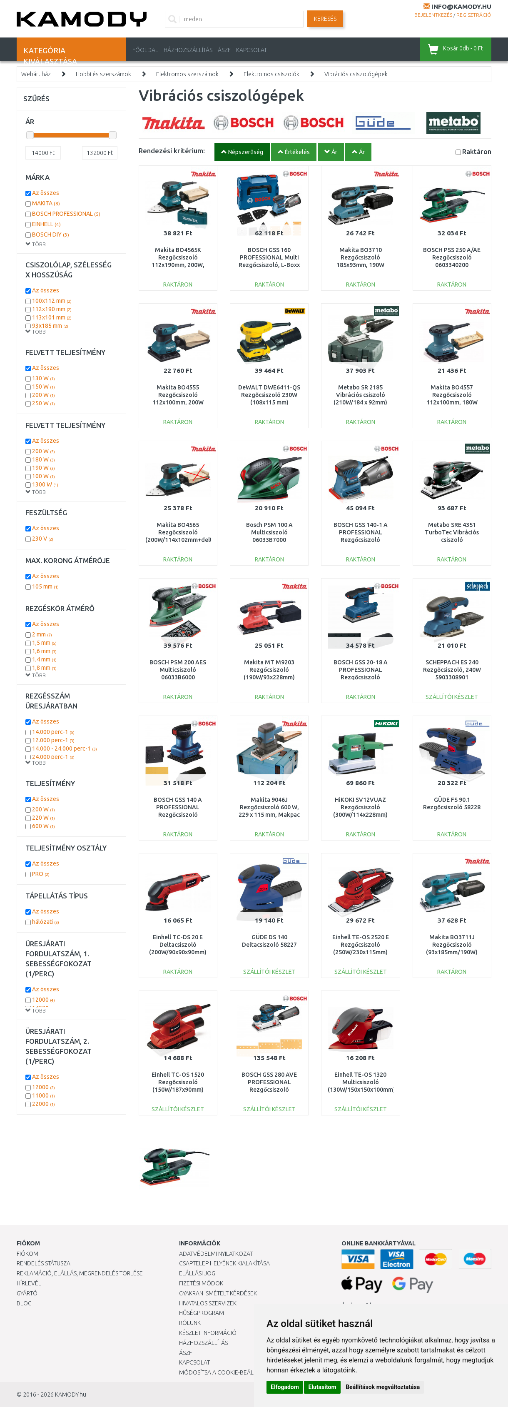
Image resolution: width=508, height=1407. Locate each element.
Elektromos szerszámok (187, 74)
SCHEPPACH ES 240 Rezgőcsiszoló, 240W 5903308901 (452, 670)
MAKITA (46, 203)
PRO (41, 874)
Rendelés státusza (43, 1263)
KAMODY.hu (70, 1394)
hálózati (45, 921)
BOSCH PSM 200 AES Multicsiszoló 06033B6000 (177, 670)
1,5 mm (44, 642)
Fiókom (27, 1253)
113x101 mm (52, 317)
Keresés (325, 18)
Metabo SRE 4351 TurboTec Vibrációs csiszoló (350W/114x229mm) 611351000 (452, 540)
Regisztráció (473, 14)
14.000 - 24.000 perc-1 (64, 748)
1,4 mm (44, 659)
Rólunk (190, 1323)
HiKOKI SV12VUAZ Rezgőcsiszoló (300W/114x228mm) (360, 807)
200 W (43, 395)
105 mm (45, 586)
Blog (24, 1303)
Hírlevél (29, 1283)
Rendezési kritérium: (172, 151)
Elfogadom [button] (285, 1387)
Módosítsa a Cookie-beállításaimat (231, 1372)
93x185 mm (50, 325)
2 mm (42, 634)
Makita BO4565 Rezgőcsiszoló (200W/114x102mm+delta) (181, 532)
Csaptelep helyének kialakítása (224, 1263)
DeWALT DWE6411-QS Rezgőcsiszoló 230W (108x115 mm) (269, 395)
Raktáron (476, 151)
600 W (43, 826)
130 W (43, 378)
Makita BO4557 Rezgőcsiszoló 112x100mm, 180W (452, 395)
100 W (43, 476)
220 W (43, 817)
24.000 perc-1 (53, 756)
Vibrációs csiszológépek (356, 74)
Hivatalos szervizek (208, 1303)
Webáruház (36, 74)
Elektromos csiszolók (271, 74)
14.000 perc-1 (53, 731)
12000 (43, 999)
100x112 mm (52, 300)
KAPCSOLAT (251, 50)
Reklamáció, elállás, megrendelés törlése (80, 1273)
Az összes (45, 193)
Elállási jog (197, 1273)
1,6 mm (44, 651)
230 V (42, 538)
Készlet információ (208, 1333)
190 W (43, 467)
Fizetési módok (201, 1283)
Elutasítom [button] (322, 1387)
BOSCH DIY (50, 234)
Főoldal (145, 50)
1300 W (45, 484)
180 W (43, 459)
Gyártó (27, 1293)
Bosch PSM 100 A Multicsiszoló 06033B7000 (269, 532)
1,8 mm (44, 667)
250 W (43, 403)
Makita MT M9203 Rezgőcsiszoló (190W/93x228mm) (269, 670)
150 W (43, 386)
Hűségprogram (201, 1313)
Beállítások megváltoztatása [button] (383, 1387)
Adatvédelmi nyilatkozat (216, 1253)
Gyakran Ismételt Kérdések (218, 1293)
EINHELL (46, 224)
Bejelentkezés (433, 14)
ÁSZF (224, 50)
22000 (43, 1103)
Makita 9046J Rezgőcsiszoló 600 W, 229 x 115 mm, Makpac (269, 807)
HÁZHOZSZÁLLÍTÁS (188, 50)
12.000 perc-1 (53, 740)
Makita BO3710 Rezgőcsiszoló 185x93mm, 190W (360, 257)
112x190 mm (52, 309)
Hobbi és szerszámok (103, 74)
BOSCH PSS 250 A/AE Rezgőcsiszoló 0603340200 (452, 257)
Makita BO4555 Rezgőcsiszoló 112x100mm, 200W (178, 395)
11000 (43, 1095)
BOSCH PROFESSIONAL (66, 213)
